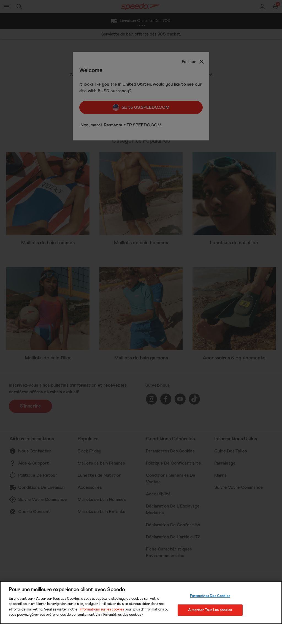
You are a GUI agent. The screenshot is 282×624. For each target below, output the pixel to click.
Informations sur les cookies (102, 609)
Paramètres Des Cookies (210, 596)
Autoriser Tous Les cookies (210, 610)
